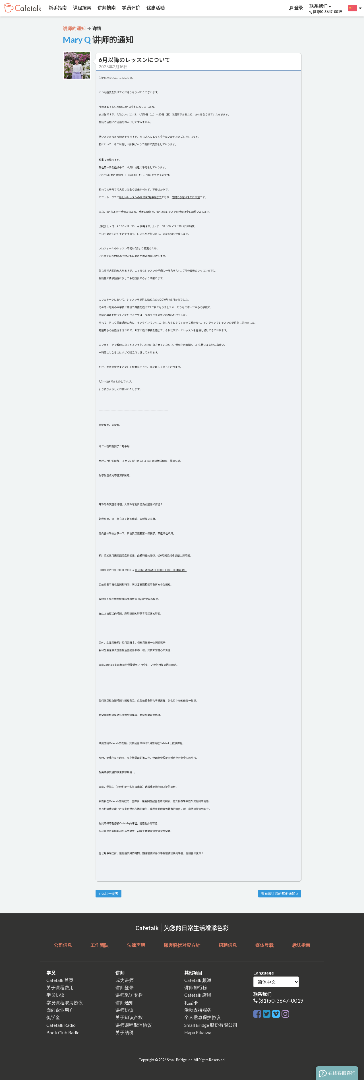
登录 (295, 8)
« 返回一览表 (108, 893)
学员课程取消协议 (64, 1002)
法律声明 (136, 945)
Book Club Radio (63, 1032)
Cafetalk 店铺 (197, 995)
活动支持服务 (198, 1010)
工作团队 (99, 945)
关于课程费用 (60, 987)
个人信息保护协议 (202, 1017)
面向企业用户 (60, 1010)
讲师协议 (124, 1010)
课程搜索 (81, 7)
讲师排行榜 (195, 987)
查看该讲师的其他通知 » (279, 893)
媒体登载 (264, 945)
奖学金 (53, 1017)
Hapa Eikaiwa (197, 1032)
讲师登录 (124, 987)
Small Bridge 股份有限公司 (210, 1025)
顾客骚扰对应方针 (182, 945)
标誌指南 (301, 945)
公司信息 (63, 945)
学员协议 (55, 995)
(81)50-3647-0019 (280, 1000)
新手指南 (57, 7)
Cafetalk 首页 (59, 980)
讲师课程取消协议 (133, 1025)
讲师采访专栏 (129, 995)
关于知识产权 (129, 1017)
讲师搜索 (106, 7)
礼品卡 (191, 1002)
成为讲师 (124, 980)
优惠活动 (155, 7)
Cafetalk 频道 (197, 980)
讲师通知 (124, 1002)
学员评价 (130, 7)
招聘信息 (228, 945)
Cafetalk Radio (61, 1025)
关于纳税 (124, 1032)
